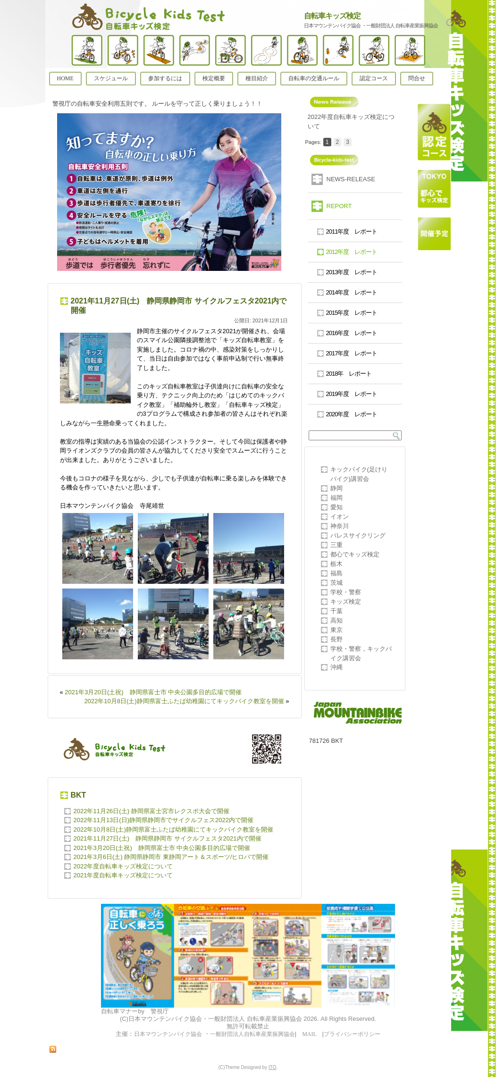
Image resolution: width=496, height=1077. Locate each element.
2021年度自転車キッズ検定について (123, 875)
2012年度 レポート (352, 251)
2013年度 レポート (352, 272)
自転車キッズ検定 (332, 16)
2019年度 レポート (352, 393)
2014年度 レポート (352, 292)
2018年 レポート (349, 373)
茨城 (336, 582)
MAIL (309, 1034)
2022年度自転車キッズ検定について (123, 866)
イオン (339, 516)
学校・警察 (345, 592)
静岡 (336, 488)
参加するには (165, 78)
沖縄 (336, 667)
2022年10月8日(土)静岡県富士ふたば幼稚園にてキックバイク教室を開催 (184, 701)
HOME (65, 78)
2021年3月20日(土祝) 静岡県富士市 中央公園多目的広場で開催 (153, 692)
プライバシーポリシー (352, 1034)
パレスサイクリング (358, 535)
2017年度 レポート (352, 353)
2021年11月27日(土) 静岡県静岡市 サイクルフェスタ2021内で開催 (167, 838)
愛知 (336, 507)
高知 (336, 620)
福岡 (336, 497)
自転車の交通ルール (313, 78)
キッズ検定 (345, 601)
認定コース (374, 78)
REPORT (339, 206)
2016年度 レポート (352, 333)
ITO (272, 1067)
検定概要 (213, 78)
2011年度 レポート (352, 231)
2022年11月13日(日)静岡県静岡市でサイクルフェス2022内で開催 (163, 820)
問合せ (416, 78)
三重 (336, 544)
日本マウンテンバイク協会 (168, 1034)
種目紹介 (256, 78)
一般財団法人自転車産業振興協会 (252, 1034)
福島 (336, 573)
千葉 (336, 610)
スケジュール (111, 78)
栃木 (336, 563)
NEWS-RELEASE (351, 179)
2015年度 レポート (352, 312)
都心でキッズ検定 (354, 554)
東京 (336, 629)
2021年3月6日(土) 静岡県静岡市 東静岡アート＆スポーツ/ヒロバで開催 (181, 856)
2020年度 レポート (352, 414)
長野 (336, 639)
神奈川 (339, 526)
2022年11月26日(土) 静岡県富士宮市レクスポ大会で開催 (151, 811)
